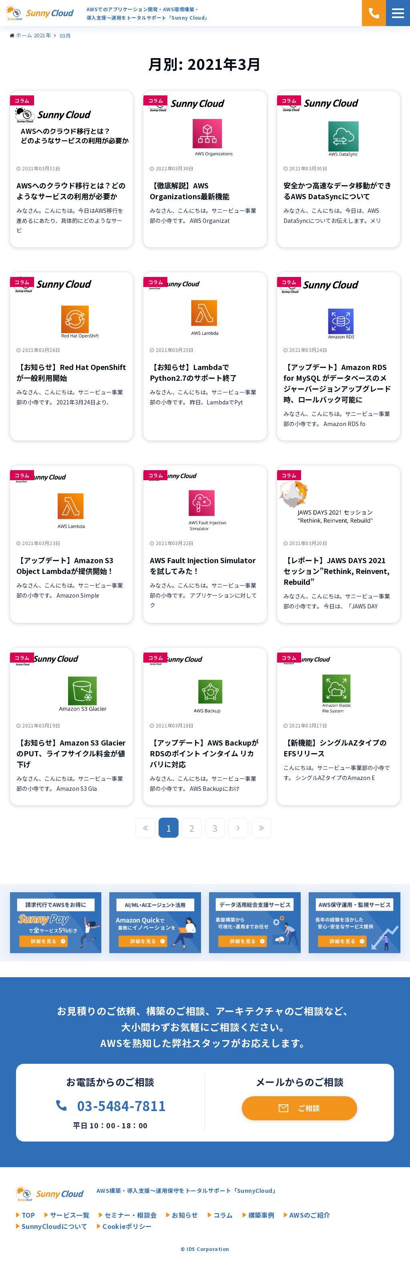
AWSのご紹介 (309, 1215)
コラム (21, 100)
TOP (28, 1215)
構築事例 (261, 1215)
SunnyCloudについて (54, 1226)
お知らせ (185, 1215)
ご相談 (309, 1108)
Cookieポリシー (127, 1226)
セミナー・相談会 (131, 1215)
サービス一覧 (69, 1215)
